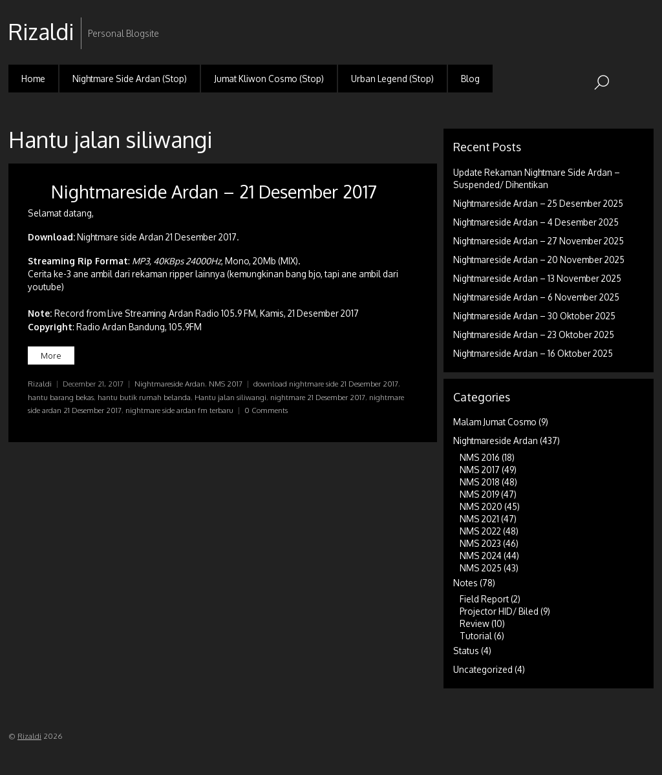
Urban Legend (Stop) (392, 78)
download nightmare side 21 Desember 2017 (325, 383)
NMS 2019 (479, 494)
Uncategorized (483, 669)
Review (474, 623)
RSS (642, 22)
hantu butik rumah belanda (144, 397)
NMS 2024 (481, 555)
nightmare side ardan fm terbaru (179, 410)
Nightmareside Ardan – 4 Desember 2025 (536, 222)
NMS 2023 (480, 543)
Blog (470, 78)
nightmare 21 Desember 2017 (317, 397)
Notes (465, 582)
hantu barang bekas (61, 397)
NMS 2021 (479, 518)
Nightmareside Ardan (169, 383)
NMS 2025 (481, 567)
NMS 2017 (225, 383)
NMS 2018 (480, 481)
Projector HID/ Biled (499, 611)
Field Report (484, 598)
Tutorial (476, 635)
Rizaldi (40, 383)
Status (466, 650)
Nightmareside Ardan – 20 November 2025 (539, 259)
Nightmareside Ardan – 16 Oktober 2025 (533, 353)
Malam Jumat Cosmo (495, 421)
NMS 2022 (480, 531)
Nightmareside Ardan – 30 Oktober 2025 (534, 315)
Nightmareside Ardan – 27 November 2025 (538, 240)
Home (33, 78)
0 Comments (266, 410)
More (51, 355)
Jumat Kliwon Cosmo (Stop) (269, 78)
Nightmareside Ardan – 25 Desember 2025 (538, 203)
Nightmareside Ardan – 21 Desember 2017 (214, 191)
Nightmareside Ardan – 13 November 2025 (537, 278)
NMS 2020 (481, 506)
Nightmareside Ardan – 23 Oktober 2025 (533, 334)
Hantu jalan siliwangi (230, 397)
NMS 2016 (480, 457)
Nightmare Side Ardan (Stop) (129, 78)
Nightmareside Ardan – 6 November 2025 (536, 297)
